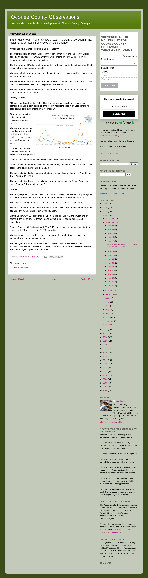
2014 (105, 360)
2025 (105, 207)
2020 (105, 337)
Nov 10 (111, 259)
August (108, 298)
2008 (105, 383)
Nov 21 (111, 233)
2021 (105, 333)
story (133, 553)
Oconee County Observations (45, 17)
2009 (105, 379)
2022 (105, 329)
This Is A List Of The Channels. (113, 193)
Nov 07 (111, 267)
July (107, 302)
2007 (105, 387)
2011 (105, 371)
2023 (105, 215)
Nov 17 (111, 241)
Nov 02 (111, 282)
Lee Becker (121, 401)
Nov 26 (111, 226)
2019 (105, 341)
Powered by (119, 122)
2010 (105, 375)
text (106, 76)
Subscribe (119, 114)
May (107, 309)
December (110, 218)
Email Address (118, 59)
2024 (105, 211)
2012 (105, 368)
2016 (105, 352)
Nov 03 (111, 278)
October (109, 290)
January (109, 325)
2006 (105, 390)
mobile (107, 79)
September (110, 294)
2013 (105, 364)
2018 (105, 345)
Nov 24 (111, 229)
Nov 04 (111, 274)
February (109, 321)
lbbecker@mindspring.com (111, 135)
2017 (105, 348)
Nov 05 (111, 270)
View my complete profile (111, 422)
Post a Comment (20, 268)
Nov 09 (111, 263)
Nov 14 (111, 251)
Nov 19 (111, 237)
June (107, 306)
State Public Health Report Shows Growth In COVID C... (122, 245)
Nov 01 (111, 286)
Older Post (87, 279)
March (108, 317)
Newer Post (17, 279)
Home (52, 279)
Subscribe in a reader (110, 153)
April (107, 313)
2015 (105, 356)
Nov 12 (111, 255)
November (110, 222)
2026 (105, 204)
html (106, 72)
